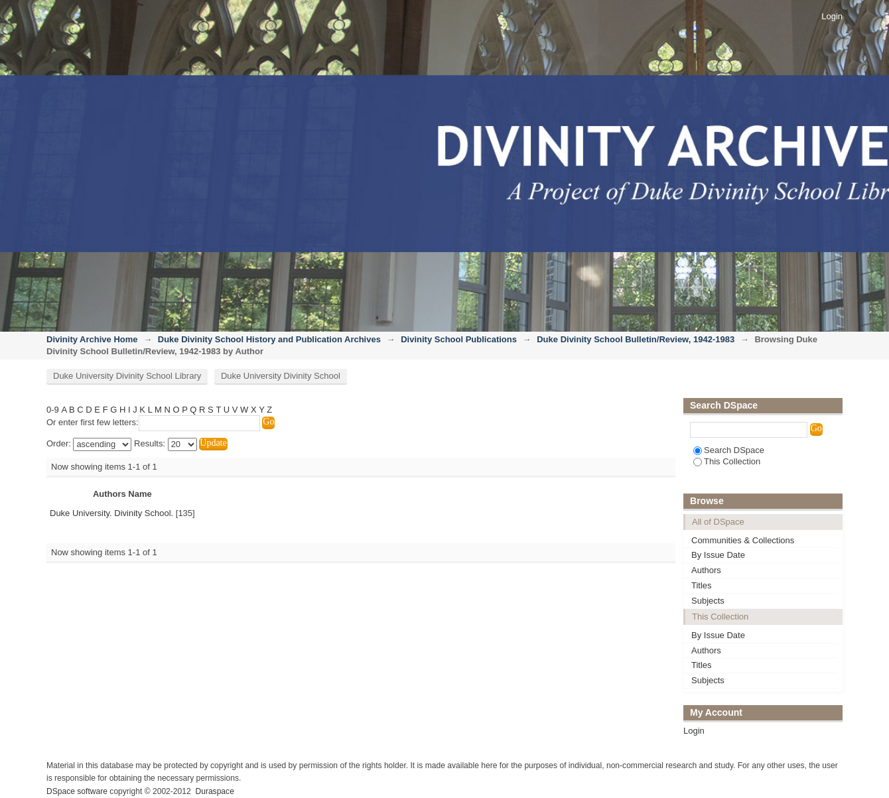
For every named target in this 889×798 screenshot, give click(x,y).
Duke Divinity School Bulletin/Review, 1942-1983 (635, 339)
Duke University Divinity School (280, 376)
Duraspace (214, 791)
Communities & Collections (742, 540)
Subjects (707, 601)
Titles (701, 585)
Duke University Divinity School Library (127, 376)
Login (832, 16)
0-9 (52, 410)
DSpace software (76, 791)
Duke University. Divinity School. (111, 513)
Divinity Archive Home (92, 339)
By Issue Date (718, 555)
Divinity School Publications (459, 339)
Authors (706, 570)
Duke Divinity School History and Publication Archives (269, 339)
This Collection (726, 461)
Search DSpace (728, 450)
